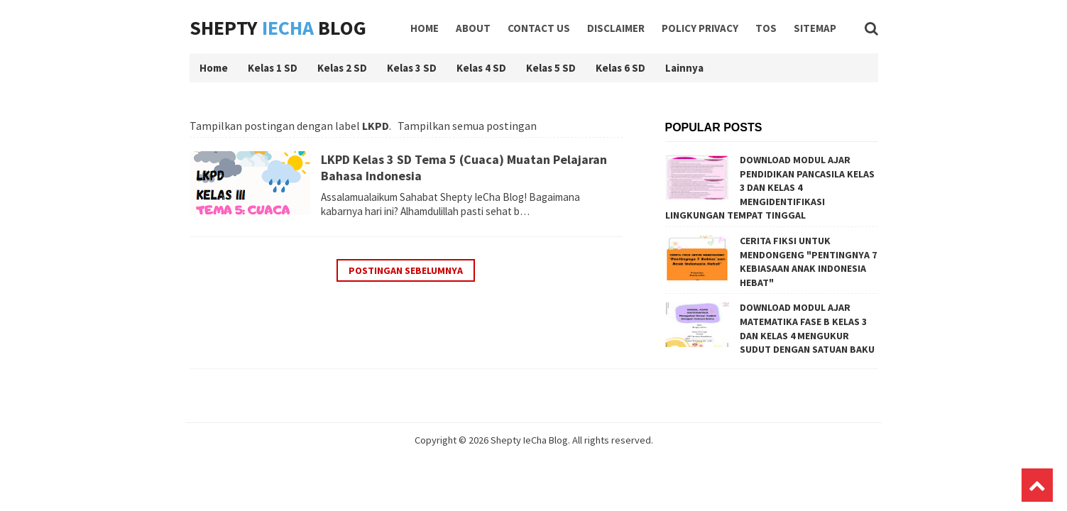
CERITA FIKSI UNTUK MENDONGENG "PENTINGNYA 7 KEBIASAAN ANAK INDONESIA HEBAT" (808, 261)
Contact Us (539, 28)
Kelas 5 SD (551, 68)
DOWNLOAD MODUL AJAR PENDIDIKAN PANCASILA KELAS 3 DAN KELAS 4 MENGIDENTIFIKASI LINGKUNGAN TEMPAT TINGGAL (770, 187)
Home (424, 28)
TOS (766, 28)
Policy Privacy (700, 28)
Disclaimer (616, 28)
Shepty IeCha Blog (529, 440)
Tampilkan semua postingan (467, 126)
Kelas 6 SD (620, 68)
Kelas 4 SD (481, 68)
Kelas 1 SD (272, 68)
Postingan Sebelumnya (406, 270)
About (473, 28)
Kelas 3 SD (412, 68)
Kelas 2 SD (342, 68)
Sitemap (815, 28)
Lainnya (684, 68)
